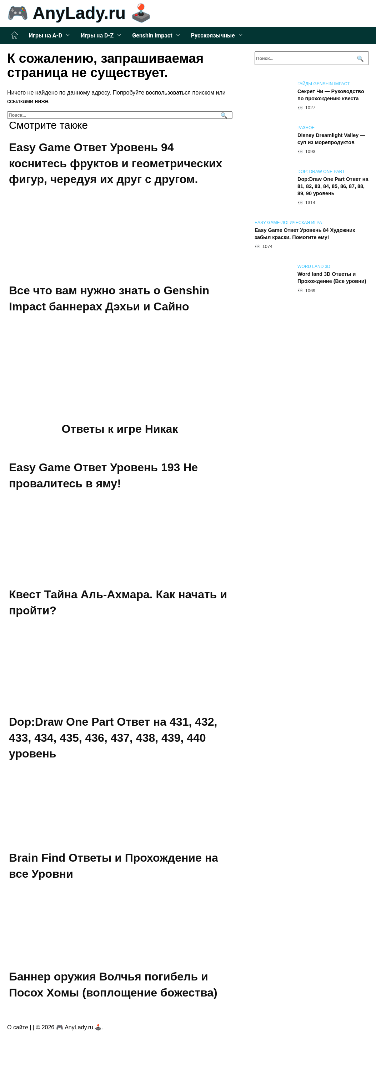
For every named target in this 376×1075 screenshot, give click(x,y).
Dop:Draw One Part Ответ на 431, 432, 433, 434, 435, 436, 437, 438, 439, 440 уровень (113, 737)
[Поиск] (223, 115)
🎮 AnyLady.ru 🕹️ (79, 13)
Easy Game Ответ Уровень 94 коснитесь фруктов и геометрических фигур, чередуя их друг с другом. (115, 163)
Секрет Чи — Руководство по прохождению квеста (330, 94)
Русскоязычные (213, 35)
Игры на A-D (45, 35)
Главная (14, 35)
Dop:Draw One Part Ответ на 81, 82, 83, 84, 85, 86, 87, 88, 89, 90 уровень (332, 186)
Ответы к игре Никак (120, 429)
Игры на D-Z (97, 35)
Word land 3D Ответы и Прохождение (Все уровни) (331, 277)
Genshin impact (152, 35)
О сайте (17, 1027)
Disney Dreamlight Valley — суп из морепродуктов (331, 138)
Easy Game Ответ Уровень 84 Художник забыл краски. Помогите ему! (305, 233)
